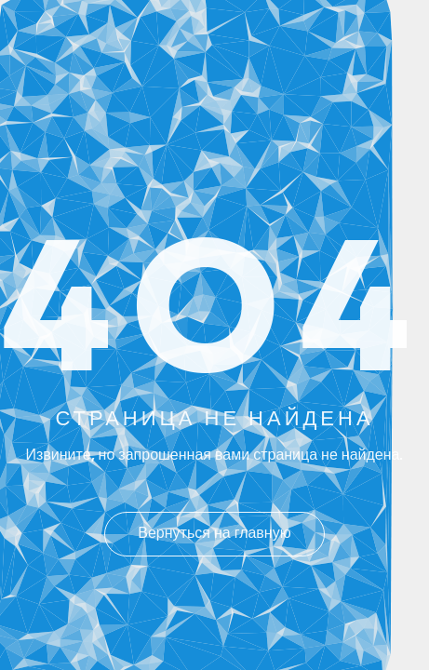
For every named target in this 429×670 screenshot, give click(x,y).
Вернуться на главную (214, 534)
